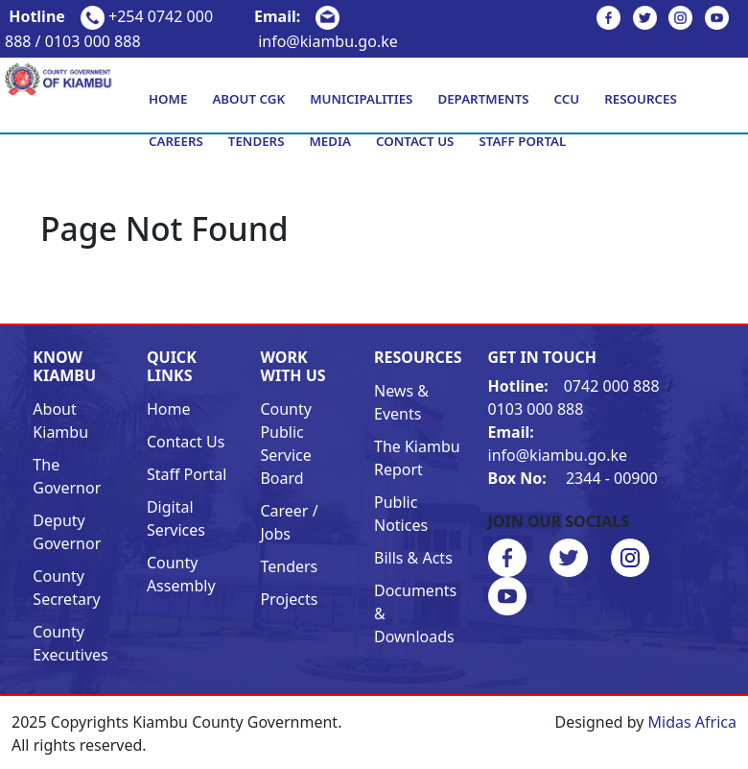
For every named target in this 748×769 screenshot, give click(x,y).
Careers (176, 141)
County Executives (70, 643)
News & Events (401, 402)
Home (168, 99)
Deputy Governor (67, 532)
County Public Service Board (286, 443)
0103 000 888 (536, 409)
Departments (482, 99)
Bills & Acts (413, 557)
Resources (640, 99)
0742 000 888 (576, 386)
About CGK (248, 99)
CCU (567, 99)
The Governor (67, 476)
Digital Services (176, 518)
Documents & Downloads (415, 613)
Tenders (256, 141)
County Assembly (181, 574)
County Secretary (66, 587)
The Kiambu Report (417, 458)
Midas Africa (692, 722)
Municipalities (361, 99)
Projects (288, 599)
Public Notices (401, 514)
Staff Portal (522, 141)
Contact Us (415, 141)
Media (329, 141)
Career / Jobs (288, 522)
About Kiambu (60, 420)
